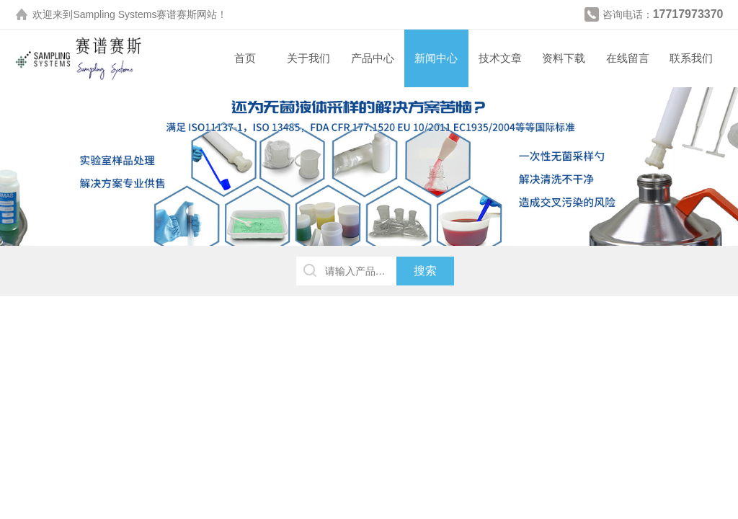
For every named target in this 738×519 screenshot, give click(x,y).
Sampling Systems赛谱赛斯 (135, 14)
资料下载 (563, 58)
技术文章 (500, 58)
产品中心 (372, 58)
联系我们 (691, 58)
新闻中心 (436, 58)
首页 (245, 58)
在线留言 (627, 58)
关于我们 (308, 58)
